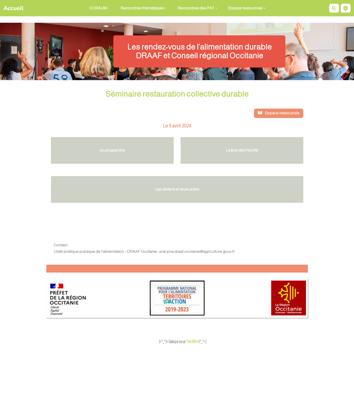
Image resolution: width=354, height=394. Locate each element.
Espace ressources (246, 8)
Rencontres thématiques (143, 8)
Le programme (112, 150)
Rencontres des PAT (197, 8)
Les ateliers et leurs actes (177, 189)
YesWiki (200, 341)
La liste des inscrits (242, 150)
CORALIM (99, 8)
